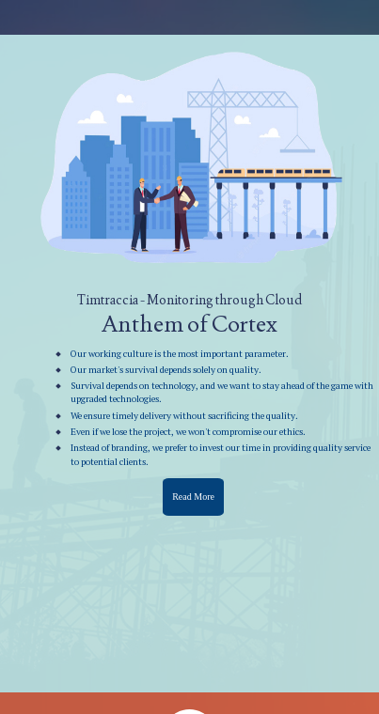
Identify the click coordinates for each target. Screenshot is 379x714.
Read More (193, 496)
